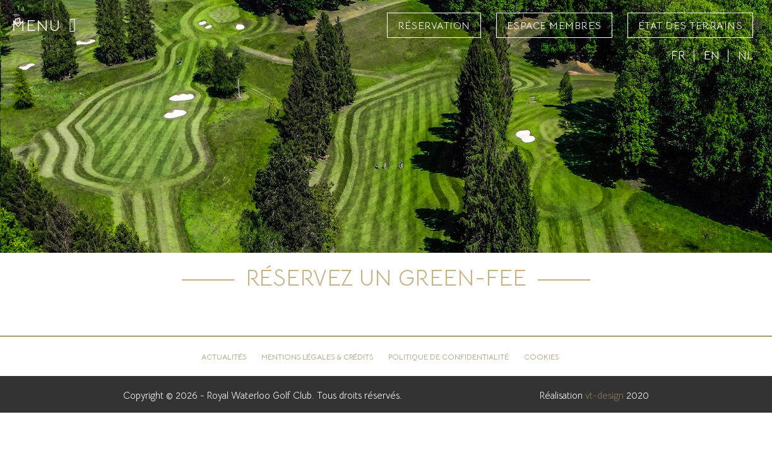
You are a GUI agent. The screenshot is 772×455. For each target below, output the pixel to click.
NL (745, 55)
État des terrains (690, 26)
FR (678, 55)
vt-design (604, 395)
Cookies (541, 357)
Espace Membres (554, 26)
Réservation (434, 26)
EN (712, 55)
